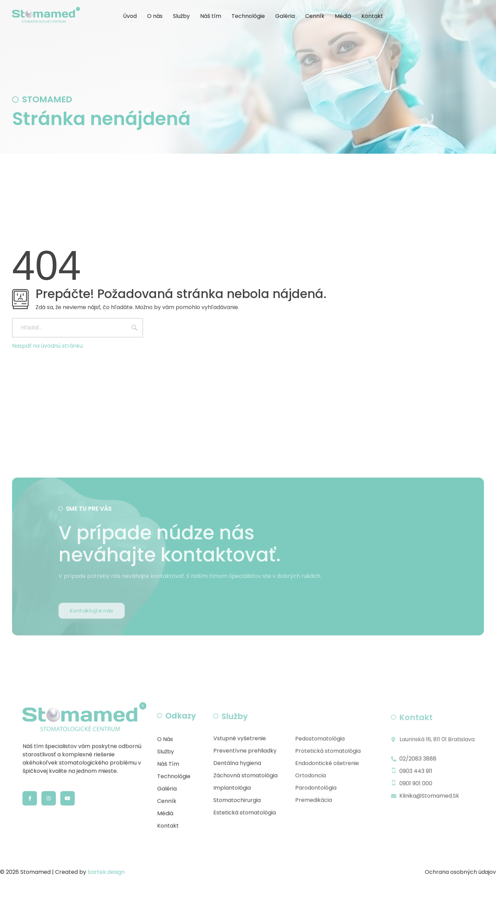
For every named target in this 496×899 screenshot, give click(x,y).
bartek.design (106, 872)
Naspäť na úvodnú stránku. (48, 346)
